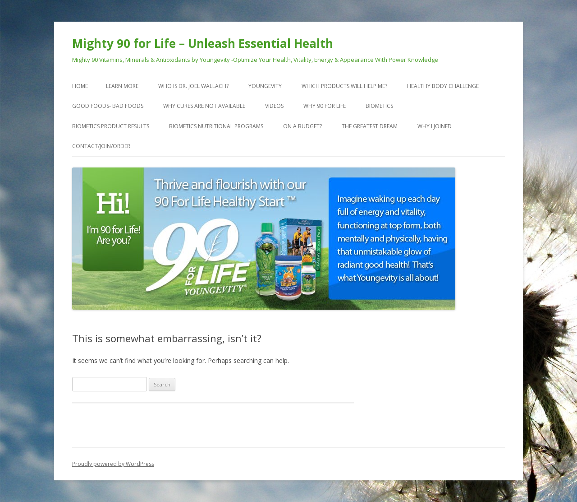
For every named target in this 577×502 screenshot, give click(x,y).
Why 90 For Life (324, 106)
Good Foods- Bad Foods (107, 106)
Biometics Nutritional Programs (216, 126)
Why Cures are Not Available (204, 106)
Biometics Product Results (110, 126)
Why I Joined (434, 126)
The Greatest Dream (370, 126)
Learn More (122, 86)
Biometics (379, 106)
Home (80, 86)
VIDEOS (274, 106)
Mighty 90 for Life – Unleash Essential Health (202, 43)
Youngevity (265, 86)
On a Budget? (302, 126)
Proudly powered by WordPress (113, 464)
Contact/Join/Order (101, 146)
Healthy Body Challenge (443, 86)
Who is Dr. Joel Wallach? (193, 86)
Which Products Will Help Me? (344, 86)
